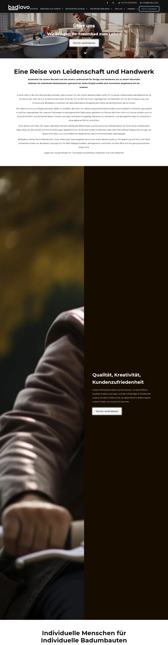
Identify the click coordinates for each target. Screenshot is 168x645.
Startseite (34, 9)
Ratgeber (132, 9)
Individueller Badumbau (101, 9)
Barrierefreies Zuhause (77, 9)
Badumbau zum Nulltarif (51, 9)
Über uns (120, 9)
